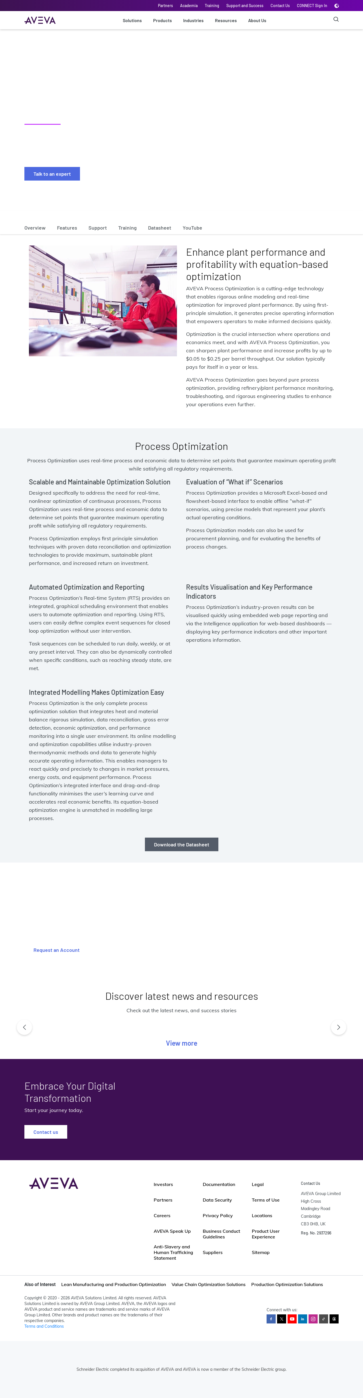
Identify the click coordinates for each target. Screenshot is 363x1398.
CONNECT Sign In (312, 5)
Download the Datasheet (181, 844)
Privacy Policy (218, 1215)
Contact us (45, 1132)
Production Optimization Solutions (287, 1284)
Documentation (219, 1184)
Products (162, 20)
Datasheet (159, 227)
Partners (165, 5)
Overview (35, 227)
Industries (193, 20)
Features (67, 227)
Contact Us (280, 5)
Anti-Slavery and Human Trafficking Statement (173, 1252)
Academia (189, 5)
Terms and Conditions (44, 1326)
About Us (257, 20)
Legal (258, 1184)
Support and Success (244, 5)
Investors (163, 1184)
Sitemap (261, 1252)
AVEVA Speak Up (172, 1231)
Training (212, 5)
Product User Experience (266, 1234)
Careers (162, 1215)
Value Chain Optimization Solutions (209, 1284)
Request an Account (56, 950)
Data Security (217, 1200)
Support (97, 227)
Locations (262, 1215)
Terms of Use (266, 1200)
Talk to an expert (52, 174)
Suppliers (213, 1252)
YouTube (192, 227)
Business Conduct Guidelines (221, 1234)
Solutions (132, 20)
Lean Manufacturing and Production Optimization (113, 1284)
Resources (226, 20)
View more (181, 1043)
